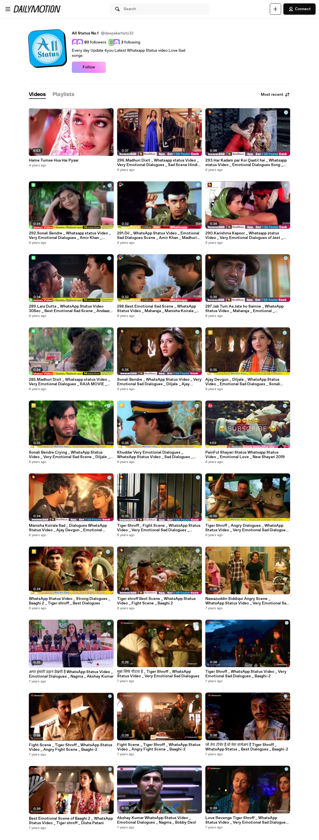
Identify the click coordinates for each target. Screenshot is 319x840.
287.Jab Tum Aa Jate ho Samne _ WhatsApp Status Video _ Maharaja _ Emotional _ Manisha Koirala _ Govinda (244, 308)
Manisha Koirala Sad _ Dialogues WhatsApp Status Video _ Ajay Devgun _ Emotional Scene (68, 527)
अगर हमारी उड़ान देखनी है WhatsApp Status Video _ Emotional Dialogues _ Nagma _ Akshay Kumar (71, 674)
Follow (89, 67)
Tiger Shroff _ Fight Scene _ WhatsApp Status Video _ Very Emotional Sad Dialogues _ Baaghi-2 (159, 527)
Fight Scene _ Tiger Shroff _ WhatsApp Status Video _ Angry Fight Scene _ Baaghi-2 (70, 747)
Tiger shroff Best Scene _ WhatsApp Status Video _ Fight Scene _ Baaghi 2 (156, 601)
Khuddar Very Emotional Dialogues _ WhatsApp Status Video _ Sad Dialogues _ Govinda (155, 454)
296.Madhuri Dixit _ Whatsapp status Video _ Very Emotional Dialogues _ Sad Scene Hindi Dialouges (158, 162)
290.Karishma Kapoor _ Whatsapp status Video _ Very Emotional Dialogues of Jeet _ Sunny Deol (244, 235)
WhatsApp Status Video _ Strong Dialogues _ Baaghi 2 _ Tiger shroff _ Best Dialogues (69, 601)
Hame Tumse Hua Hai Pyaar (54, 160)
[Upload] (275, 9)
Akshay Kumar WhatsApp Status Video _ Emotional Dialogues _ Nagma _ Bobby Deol (156, 820)
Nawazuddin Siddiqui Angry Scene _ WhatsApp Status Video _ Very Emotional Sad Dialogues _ (246, 601)
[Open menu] (7, 9)
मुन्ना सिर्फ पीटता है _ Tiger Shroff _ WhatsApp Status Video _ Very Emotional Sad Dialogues (158, 673)
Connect (299, 9)
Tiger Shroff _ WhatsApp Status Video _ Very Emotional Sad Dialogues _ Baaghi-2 (245, 673)
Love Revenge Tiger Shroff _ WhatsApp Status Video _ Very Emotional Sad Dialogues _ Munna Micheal (246, 820)
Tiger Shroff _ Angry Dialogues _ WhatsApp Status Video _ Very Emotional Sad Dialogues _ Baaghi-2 (246, 527)
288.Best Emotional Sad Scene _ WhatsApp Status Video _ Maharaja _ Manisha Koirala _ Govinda (156, 308)
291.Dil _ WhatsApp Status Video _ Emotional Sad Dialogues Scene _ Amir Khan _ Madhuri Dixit (158, 235)
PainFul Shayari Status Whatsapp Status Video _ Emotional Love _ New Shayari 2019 (245, 454)
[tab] (37, 94)
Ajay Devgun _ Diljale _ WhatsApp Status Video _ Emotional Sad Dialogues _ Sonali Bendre (242, 381)
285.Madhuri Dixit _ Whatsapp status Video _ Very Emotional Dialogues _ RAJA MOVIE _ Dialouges (69, 381)
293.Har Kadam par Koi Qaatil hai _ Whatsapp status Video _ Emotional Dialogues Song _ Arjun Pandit (246, 162)
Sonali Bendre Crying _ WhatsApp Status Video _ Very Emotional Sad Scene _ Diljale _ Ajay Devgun (69, 454)
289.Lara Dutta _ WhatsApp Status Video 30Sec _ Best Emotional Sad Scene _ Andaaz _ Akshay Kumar (71, 308)
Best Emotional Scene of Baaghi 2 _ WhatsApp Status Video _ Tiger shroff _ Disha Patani (71, 820)
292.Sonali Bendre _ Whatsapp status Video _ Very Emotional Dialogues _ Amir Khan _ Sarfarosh (70, 235)
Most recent (275, 94)
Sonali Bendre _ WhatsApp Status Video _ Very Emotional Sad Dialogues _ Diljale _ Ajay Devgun (159, 381)
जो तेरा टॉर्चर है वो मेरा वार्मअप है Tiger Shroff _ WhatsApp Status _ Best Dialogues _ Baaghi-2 (246, 747)
